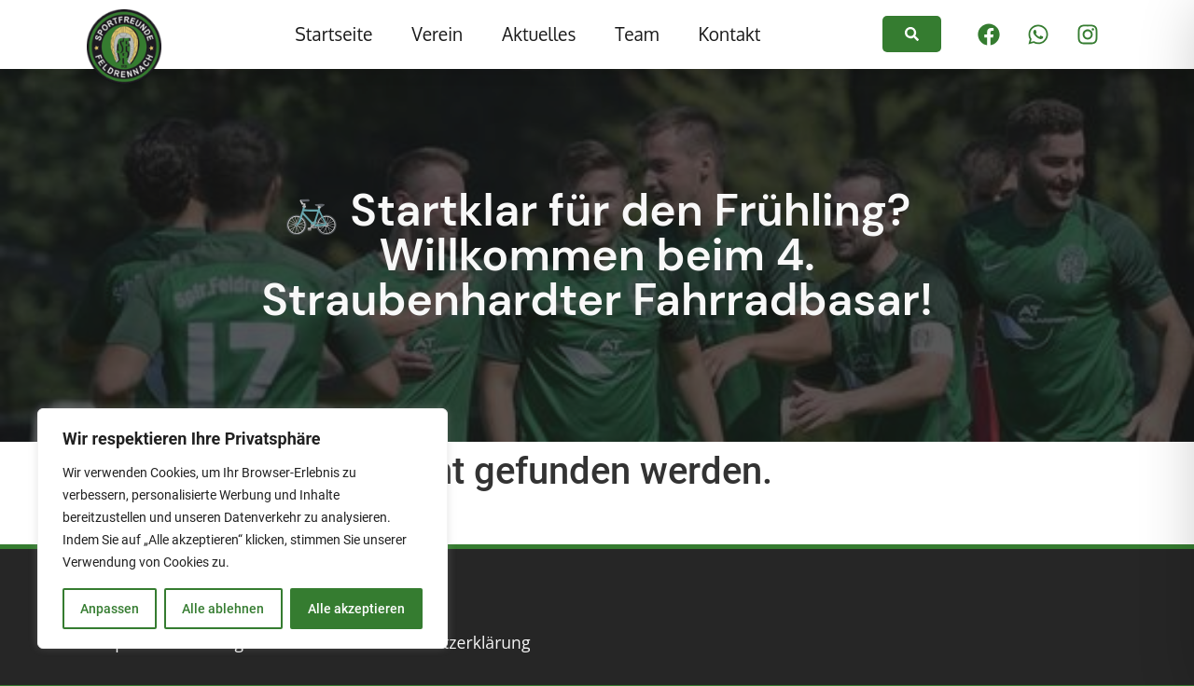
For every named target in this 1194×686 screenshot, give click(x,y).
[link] (911, 34)
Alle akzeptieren (356, 608)
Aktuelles (539, 34)
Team (637, 34)
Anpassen (109, 608)
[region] (242, 528)
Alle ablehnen (223, 608)
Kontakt (729, 34)
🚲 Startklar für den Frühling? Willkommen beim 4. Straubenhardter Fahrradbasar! (597, 255)
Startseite (333, 34)
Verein (437, 34)
